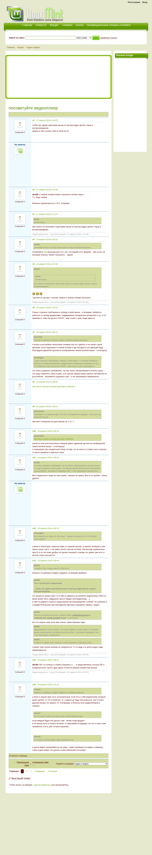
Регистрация (134, 2)
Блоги (79, 25)
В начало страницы (18, 756)
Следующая (40, 771)
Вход (144, 2)
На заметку (20, 144)
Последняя (52, 771)
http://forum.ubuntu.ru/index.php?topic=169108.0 (53, 386)
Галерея (67, 25)
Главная (10, 47)
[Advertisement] (112, 12)
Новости (41, 25)
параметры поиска (108, 38)
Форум (54, 25)
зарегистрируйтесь (42, 785)
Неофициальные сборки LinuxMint (108, 25)
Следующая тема (40, 762)
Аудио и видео (33, 47)
